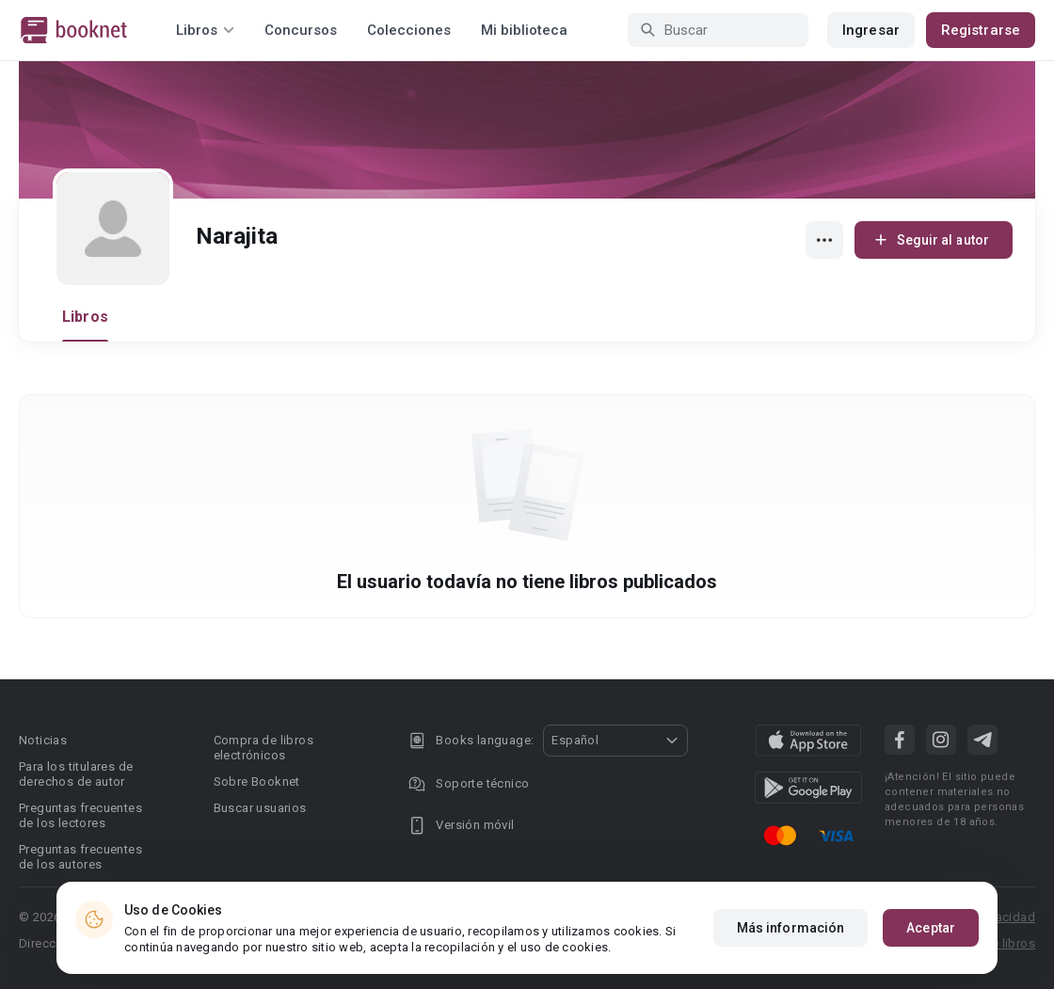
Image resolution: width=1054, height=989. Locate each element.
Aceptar (930, 927)
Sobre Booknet (257, 781)
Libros (85, 317)
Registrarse (980, 30)
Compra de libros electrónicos (263, 747)
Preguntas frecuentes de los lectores (80, 815)
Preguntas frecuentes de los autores (80, 856)
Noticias (43, 740)
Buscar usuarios (260, 808)
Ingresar (871, 30)
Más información (791, 927)
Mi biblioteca (524, 30)
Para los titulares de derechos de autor (76, 774)
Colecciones (409, 30)
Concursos (300, 30)
